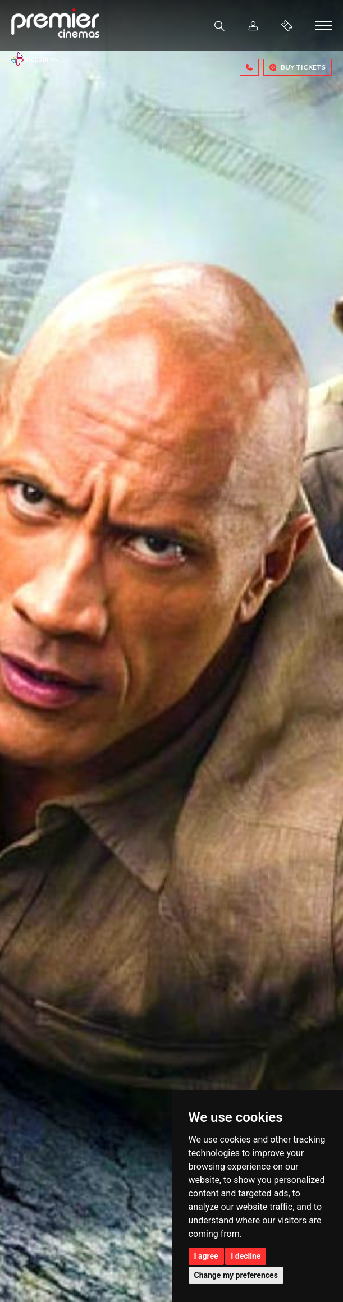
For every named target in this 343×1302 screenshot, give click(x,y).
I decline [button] (245, 1255)
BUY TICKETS (297, 67)
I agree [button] (206, 1255)
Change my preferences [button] (236, 1275)
